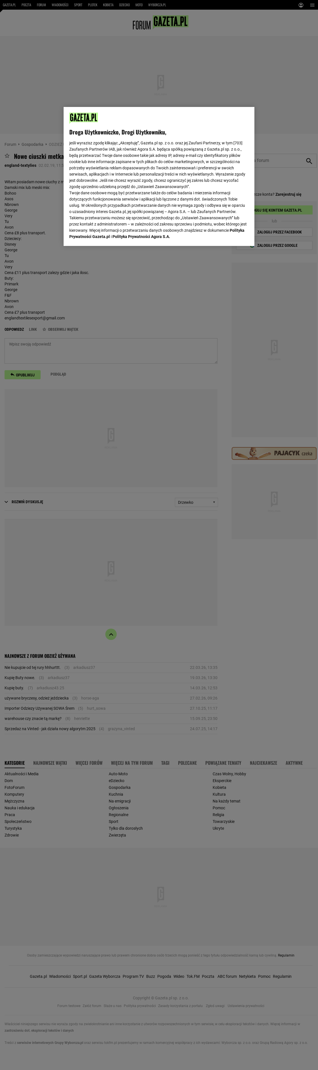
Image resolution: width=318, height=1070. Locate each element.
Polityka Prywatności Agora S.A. (141, 236)
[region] (159, 176)
